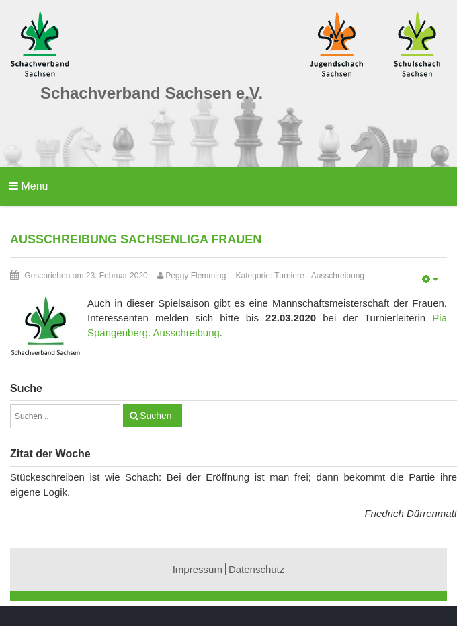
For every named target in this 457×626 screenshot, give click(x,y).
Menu (28, 186)
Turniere (289, 275)
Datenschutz (256, 569)
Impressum (197, 569)
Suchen (155, 415)
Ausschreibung (337, 275)
